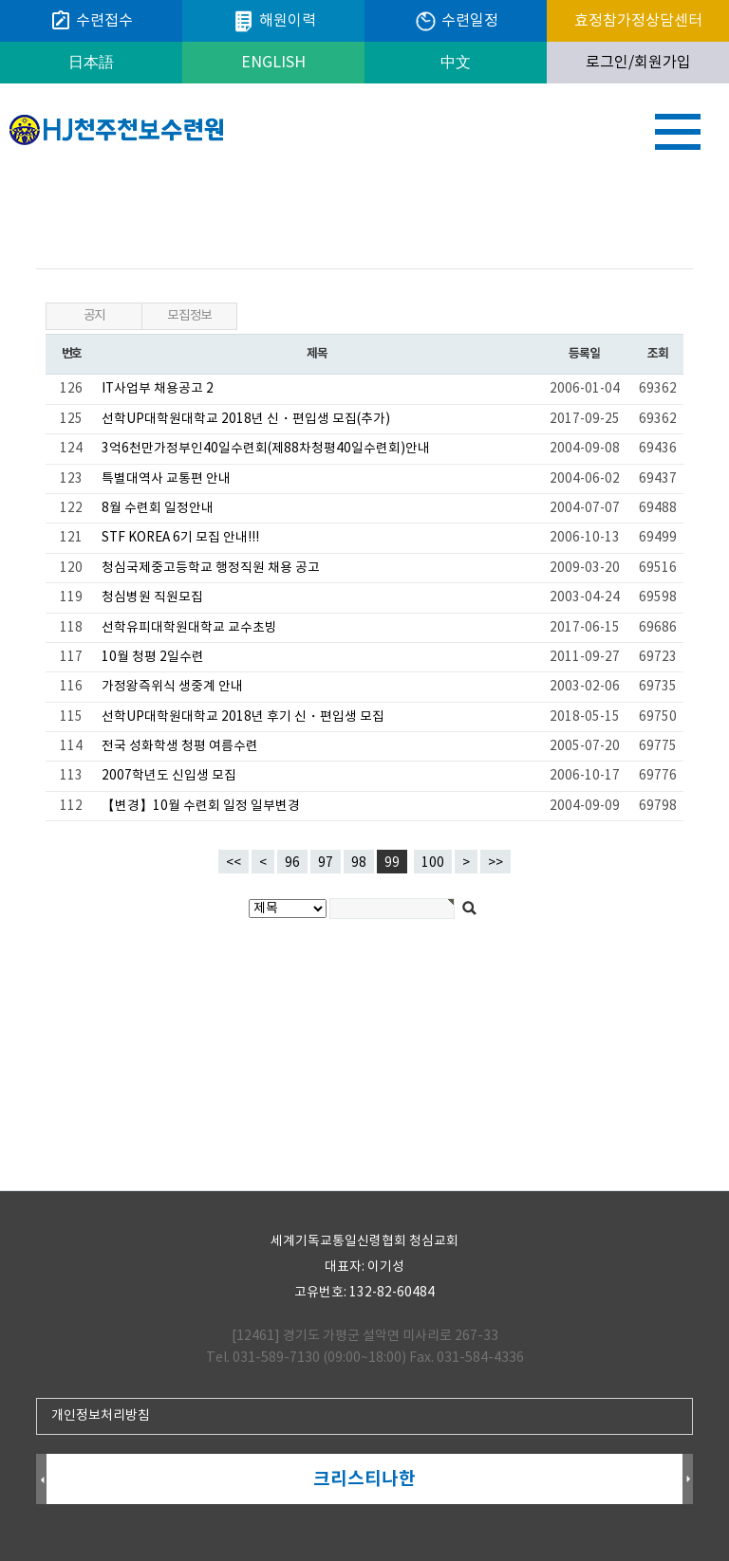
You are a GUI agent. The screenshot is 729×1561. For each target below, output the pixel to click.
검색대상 (0, 175)
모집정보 (189, 315)
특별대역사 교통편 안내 (166, 479)
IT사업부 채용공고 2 (158, 388)
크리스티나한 (364, 1479)
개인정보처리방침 (100, 1415)
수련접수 (91, 20)
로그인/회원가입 (638, 62)
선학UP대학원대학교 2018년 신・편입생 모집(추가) (246, 419)
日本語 (91, 62)
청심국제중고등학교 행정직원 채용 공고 (211, 568)
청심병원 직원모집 (152, 597)
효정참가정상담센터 (638, 20)
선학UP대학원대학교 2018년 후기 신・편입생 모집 (243, 717)
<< (233, 863)
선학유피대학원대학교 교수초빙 (189, 627)
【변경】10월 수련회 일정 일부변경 (201, 806)
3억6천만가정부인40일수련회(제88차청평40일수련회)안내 (266, 448)
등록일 (584, 353)
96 (288, 860)
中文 (455, 62)
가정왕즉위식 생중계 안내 (172, 686)
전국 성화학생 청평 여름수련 (180, 746)
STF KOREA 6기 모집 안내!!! (180, 537)
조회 (657, 353)
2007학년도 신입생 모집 (169, 775)
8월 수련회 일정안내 (158, 508)
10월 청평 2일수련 (153, 657)
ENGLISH (273, 62)
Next (687, 1480)
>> (495, 863)
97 (321, 860)
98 (355, 860)
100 (429, 860)
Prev (41, 1480)
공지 (94, 315)
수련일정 (456, 21)
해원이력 (274, 21)
